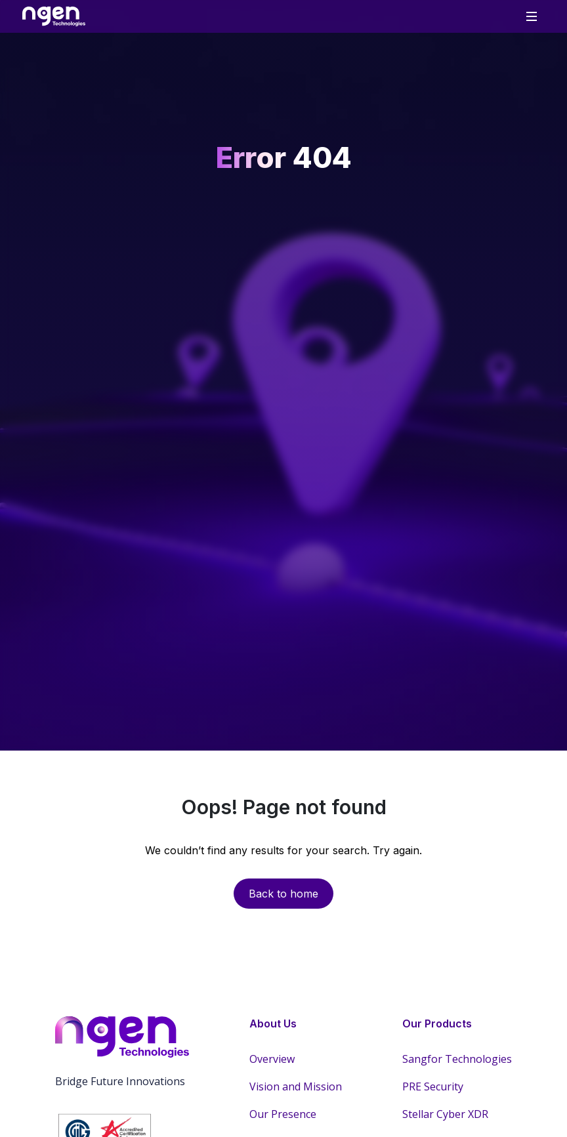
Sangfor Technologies (457, 1059)
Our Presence (282, 1114)
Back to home (283, 893)
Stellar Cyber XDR (445, 1114)
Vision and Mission (295, 1086)
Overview (272, 1059)
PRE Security (432, 1086)
